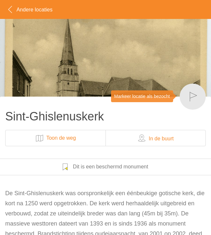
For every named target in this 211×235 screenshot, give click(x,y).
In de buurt (156, 138)
